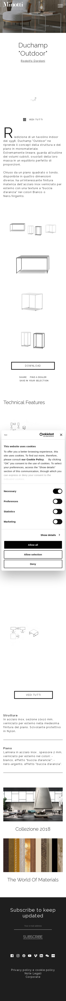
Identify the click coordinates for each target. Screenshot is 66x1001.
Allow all (33, 544)
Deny (33, 564)
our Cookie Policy (33, 459)
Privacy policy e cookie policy (33, 970)
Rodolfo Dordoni (33, 60)
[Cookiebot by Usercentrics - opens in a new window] (40, 435)
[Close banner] (61, 435)
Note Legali (33, 973)
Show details (48, 534)
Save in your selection (34, 381)
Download (33, 365)
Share (23, 377)
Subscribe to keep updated (33, 913)
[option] (33, 16)
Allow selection (33, 554)
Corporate (33, 976)
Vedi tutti (33, 119)
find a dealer (38, 377)
